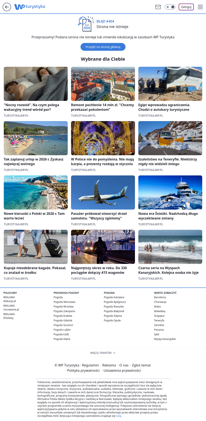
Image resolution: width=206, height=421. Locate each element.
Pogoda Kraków (63, 316)
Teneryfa (159, 320)
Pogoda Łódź (61, 334)
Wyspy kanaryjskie (165, 339)
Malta (157, 306)
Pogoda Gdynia (113, 316)
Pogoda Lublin (62, 329)
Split (156, 334)
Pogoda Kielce (62, 339)
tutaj (118, 416)
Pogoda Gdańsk (63, 320)
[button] (200, 7)
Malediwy (159, 311)
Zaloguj (186, 7)
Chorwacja (160, 302)
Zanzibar (159, 325)
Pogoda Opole (112, 320)
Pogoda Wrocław (63, 306)
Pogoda (58, 297)
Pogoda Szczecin (63, 325)
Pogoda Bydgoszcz (115, 302)
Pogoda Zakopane (64, 311)
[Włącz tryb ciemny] (170, 6)
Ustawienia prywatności (121, 370)
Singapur (159, 316)
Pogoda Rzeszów (114, 306)
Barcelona (160, 297)
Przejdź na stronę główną (103, 47)
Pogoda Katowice (114, 297)
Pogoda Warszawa (64, 302)
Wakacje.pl (9, 301)
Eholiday (8, 318)
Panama (159, 329)
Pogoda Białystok (114, 311)
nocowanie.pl (11, 309)
